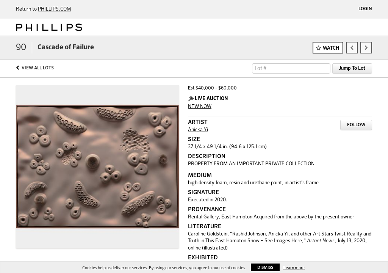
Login (365, 9)
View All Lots (38, 68)
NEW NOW (199, 106)
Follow (356, 125)
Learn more (294, 268)
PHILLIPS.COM (54, 9)
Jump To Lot (352, 68)
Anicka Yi (198, 129)
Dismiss (265, 267)
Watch (331, 48)
